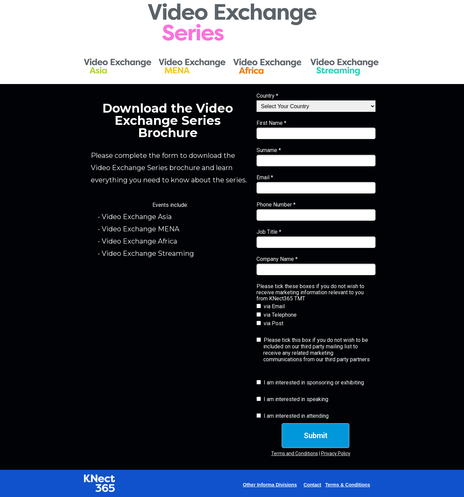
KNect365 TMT (287, 298)
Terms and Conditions (294, 453)
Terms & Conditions (347, 484)
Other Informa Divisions (270, 484)
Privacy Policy (335, 453)
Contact (312, 484)
